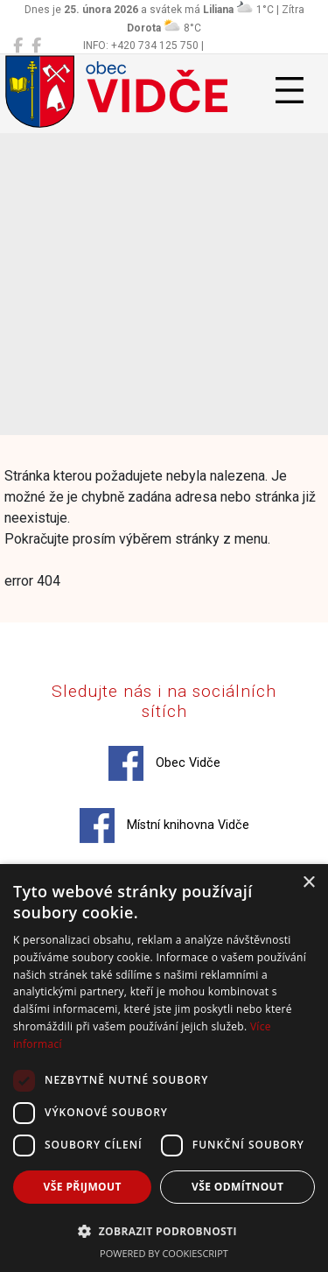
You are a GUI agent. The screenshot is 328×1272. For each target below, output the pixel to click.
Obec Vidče (164, 763)
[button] (164, 1231)
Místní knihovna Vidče (164, 825)
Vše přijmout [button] (83, 1186)
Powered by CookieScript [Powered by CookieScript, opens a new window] (164, 1253)
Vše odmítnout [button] (237, 1186)
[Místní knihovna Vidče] (36, 45)
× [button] (308, 882)
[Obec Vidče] (18, 45)
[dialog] (164, 1068)
